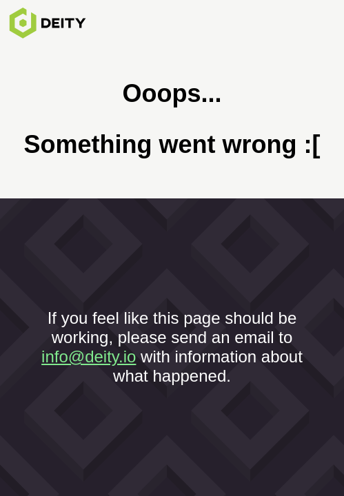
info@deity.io (88, 356)
